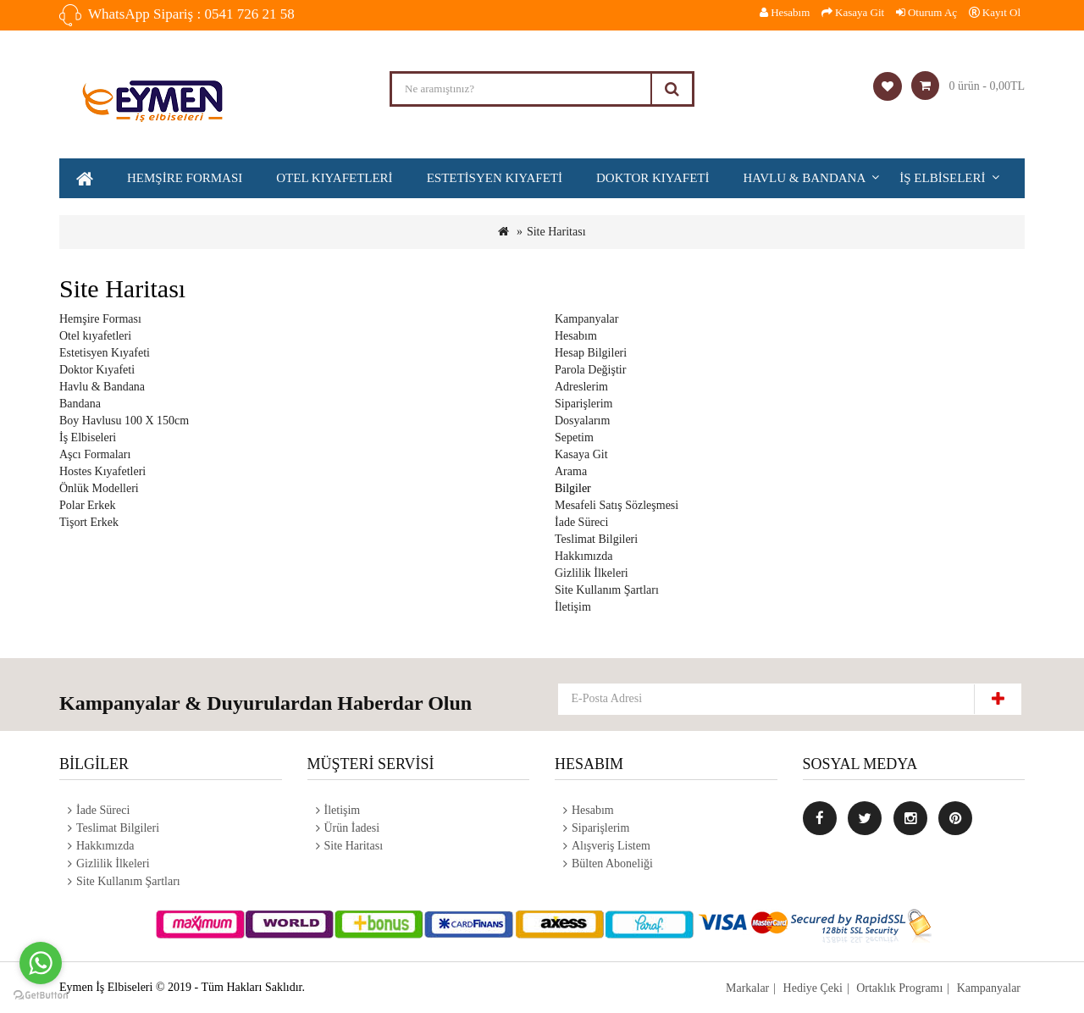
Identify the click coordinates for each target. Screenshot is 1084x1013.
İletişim (573, 607)
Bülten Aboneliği (612, 863)
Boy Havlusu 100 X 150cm (124, 420)
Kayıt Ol (994, 12)
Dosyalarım (582, 420)
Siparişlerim (583, 403)
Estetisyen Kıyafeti (494, 178)
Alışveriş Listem (611, 845)
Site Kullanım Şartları (607, 590)
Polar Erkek (87, 505)
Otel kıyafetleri (334, 178)
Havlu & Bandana (805, 178)
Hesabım (576, 335)
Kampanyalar (586, 319)
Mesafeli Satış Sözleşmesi (616, 505)
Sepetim (574, 437)
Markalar (747, 988)
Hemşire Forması (184, 178)
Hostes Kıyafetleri (102, 471)
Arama (571, 471)
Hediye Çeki (812, 988)
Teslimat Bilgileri (596, 539)
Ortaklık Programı (899, 988)
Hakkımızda (583, 556)
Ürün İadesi (352, 828)
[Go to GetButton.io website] (41, 995)
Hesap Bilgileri (591, 352)
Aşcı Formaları (94, 454)
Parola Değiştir (590, 369)
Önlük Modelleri (99, 488)
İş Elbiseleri (942, 178)
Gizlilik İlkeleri (591, 573)
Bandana (80, 403)
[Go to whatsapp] (40, 963)
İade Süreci (581, 522)
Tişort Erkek (89, 522)
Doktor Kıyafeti (652, 178)
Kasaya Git (581, 454)
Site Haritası (556, 231)
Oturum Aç (926, 12)
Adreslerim (581, 386)
